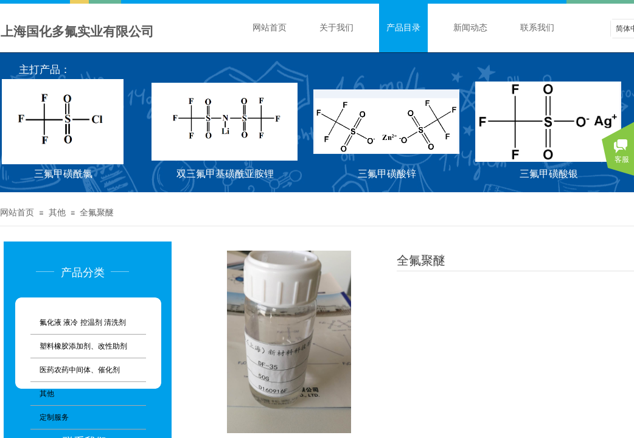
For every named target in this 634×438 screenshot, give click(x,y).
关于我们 (336, 27)
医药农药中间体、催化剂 (80, 370)
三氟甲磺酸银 (550, 174)
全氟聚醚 (97, 212)
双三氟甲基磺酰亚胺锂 (227, 174)
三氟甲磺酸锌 (389, 174)
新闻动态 (470, 27)
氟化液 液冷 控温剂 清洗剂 (83, 322)
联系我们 (537, 27)
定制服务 (54, 417)
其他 (57, 212)
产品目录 (403, 27)
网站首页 (270, 27)
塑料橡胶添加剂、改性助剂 (83, 346)
